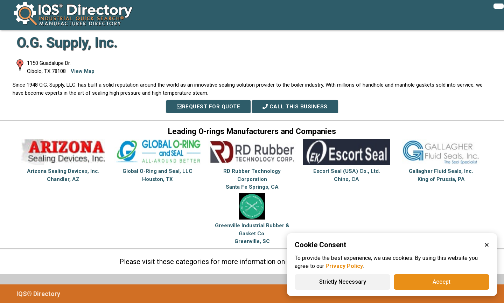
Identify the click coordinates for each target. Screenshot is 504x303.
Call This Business (295, 106)
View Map (82, 71)
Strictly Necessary (342, 281)
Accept (441, 281)
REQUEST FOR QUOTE (208, 106)
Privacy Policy (344, 266)
